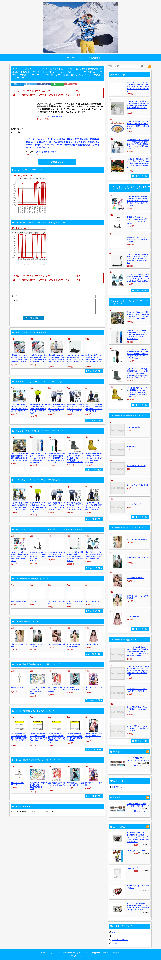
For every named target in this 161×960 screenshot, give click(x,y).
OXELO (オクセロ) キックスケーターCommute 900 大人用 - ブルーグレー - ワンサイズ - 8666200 (38, 556)
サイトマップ (78, 58)
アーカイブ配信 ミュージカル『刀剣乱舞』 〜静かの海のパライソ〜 (137, 709)
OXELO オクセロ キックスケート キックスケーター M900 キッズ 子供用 (56, 554)
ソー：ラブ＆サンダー (92, 601)
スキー (114, 932)
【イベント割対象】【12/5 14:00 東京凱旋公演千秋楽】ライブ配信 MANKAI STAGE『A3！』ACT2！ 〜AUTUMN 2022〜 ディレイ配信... (137, 651)
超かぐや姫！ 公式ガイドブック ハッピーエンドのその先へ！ (56, 689)
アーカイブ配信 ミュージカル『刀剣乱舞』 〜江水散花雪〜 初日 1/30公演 (138, 728)
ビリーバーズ (34, 601)
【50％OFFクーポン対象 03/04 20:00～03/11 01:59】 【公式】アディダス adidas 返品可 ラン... (75, 359)
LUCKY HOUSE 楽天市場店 (57, 116)
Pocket (71, 84)
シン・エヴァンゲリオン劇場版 (137, 485)
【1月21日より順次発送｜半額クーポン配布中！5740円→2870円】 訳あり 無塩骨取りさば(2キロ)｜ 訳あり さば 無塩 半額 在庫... (138, 163)
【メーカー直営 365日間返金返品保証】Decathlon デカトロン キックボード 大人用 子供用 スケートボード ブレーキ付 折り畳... (137, 258)
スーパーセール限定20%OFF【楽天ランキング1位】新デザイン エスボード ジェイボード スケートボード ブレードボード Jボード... (138, 201)
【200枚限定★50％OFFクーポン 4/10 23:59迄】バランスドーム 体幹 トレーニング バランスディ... (56, 359)
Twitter (44, 84)
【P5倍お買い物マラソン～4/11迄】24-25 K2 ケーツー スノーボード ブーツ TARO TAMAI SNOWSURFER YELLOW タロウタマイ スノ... (137, 392)
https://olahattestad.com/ (62, 953)
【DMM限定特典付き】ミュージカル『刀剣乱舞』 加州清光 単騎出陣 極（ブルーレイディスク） (19, 738)
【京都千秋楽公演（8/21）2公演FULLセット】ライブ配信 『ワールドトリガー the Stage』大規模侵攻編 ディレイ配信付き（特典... (138, 671)
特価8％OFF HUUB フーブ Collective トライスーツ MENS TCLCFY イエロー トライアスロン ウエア (38, 409)
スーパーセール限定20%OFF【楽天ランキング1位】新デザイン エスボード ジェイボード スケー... (19, 556)
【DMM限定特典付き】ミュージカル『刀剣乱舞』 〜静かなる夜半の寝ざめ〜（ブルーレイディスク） (38, 738)
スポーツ (115, 943)
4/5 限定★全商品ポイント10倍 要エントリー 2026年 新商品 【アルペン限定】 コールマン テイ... (93, 359)
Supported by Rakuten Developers (106, 953)
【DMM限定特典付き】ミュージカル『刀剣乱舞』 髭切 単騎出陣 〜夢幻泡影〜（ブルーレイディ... (56, 738)
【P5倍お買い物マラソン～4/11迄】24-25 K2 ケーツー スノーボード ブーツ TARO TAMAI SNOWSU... (93, 458)
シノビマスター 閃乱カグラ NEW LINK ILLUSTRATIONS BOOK (38, 690)
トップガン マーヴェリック (136, 466)
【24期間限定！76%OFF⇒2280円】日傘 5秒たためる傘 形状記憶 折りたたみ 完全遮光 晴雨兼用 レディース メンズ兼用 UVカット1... (138, 144)
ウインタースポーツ (120, 940)
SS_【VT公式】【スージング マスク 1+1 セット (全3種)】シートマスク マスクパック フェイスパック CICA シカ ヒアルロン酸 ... (138, 87)
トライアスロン (141, 765)
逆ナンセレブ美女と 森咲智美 (137, 539)
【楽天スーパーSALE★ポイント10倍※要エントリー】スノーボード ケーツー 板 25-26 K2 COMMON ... (38, 458)
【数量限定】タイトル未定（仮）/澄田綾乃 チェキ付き (93, 736)
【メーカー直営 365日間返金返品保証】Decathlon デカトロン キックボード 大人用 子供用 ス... (75, 556)
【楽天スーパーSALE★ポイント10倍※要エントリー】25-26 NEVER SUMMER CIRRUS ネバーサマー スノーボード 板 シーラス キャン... (137, 354)
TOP (66, 58)
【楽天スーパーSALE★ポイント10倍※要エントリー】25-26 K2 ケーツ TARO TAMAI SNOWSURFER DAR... (75, 458)
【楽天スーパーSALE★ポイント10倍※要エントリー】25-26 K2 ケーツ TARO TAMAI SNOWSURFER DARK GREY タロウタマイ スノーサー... (137, 373)
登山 (113, 936)
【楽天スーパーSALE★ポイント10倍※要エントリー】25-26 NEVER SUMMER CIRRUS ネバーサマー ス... (56, 458)
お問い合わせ (94, 58)
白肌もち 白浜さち (91, 644)
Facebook (30, 84)
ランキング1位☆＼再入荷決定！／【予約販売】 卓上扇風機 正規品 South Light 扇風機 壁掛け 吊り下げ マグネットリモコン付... (138, 105)
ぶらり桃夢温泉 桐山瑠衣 (56, 644)
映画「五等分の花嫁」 (18, 601)
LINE (57, 84)
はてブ (17, 84)
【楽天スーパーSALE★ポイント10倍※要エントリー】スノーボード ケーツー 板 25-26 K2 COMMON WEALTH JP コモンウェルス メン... (137, 334)
